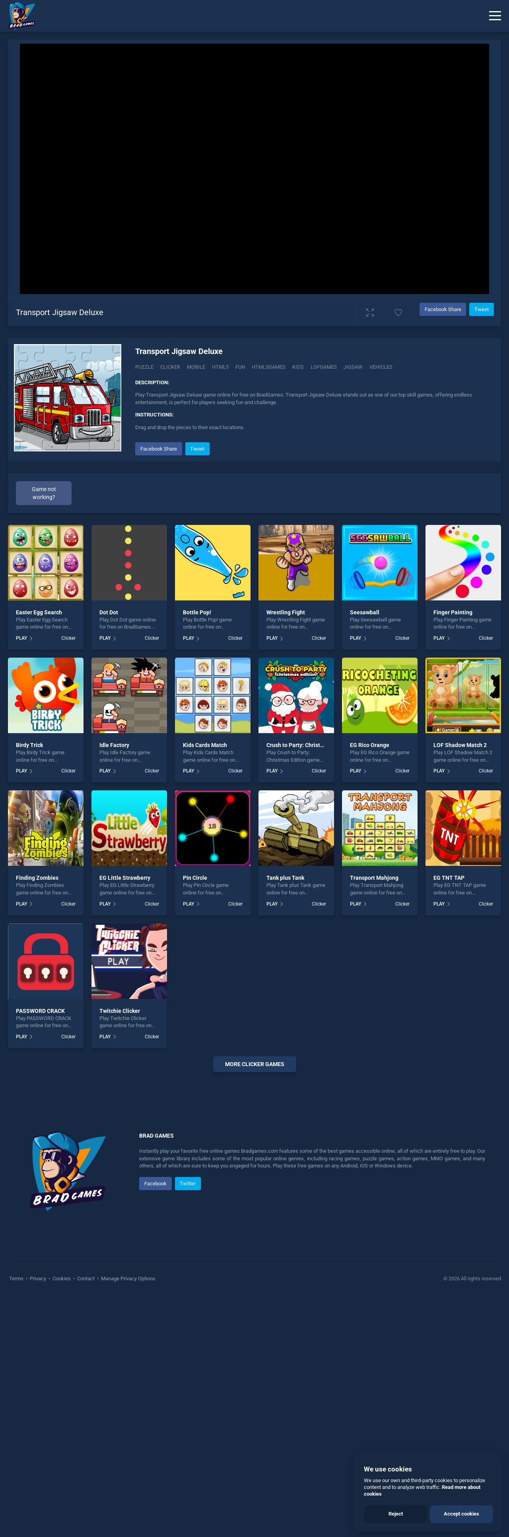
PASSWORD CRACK (40, 1011)
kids (298, 367)
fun (240, 367)
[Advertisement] (254, 1199)
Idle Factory (114, 745)
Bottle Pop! (197, 612)
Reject (396, 1514)
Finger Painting (452, 612)
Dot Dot (108, 612)
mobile (196, 367)
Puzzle (144, 367)
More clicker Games (254, 1064)
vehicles (380, 367)
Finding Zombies (37, 878)
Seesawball (364, 612)
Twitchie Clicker (119, 1011)
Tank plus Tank (285, 878)
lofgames (324, 367)
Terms (17, 1517)
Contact (86, 1517)
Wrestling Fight (285, 612)
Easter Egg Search (39, 612)
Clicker (170, 367)
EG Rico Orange (369, 745)
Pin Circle (195, 878)
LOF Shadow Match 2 (460, 745)
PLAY (21, 638)
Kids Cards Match (205, 745)
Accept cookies (461, 1514)
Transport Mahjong (374, 878)
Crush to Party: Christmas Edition (308, 745)
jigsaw (353, 367)
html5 (220, 367)
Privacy (38, 1517)
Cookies (61, 1517)
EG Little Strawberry (124, 878)
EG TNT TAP (448, 878)
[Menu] (495, 16)
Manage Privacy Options (127, 1517)
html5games (269, 367)
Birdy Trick (29, 745)
